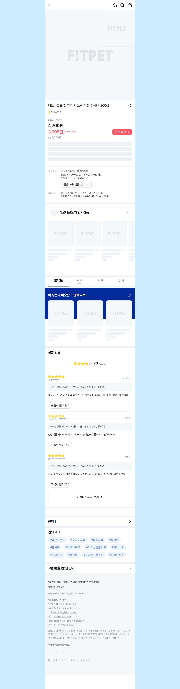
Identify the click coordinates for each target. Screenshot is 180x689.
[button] (50, 5)
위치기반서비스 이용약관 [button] (88, 581)
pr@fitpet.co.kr (66, 625)
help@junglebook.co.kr (65, 612)
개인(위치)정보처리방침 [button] (67, 581)
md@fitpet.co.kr (67, 604)
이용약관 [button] (51, 581)
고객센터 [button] (51, 587)
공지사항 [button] (60, 587)
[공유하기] (130, 105)
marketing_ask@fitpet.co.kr (69, 620)
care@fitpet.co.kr (71, 608)
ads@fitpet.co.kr (62, 616)
